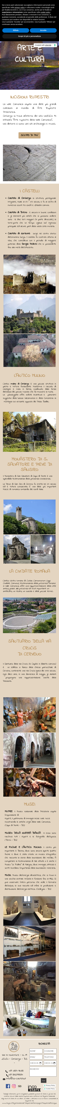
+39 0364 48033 (16, 1071)
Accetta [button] (43, 30)
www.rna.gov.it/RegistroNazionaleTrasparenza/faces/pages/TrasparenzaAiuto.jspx (29, 1103)
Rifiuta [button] (15, 30)
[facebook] (8, 1086)
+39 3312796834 (14, 1075)
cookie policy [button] (45, 12)
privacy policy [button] (20, 7)
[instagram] (13, 1086)
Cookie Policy (50, 1088)
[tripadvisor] (19, 1086)
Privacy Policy (50, 1085)
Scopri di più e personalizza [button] (29, 36)
